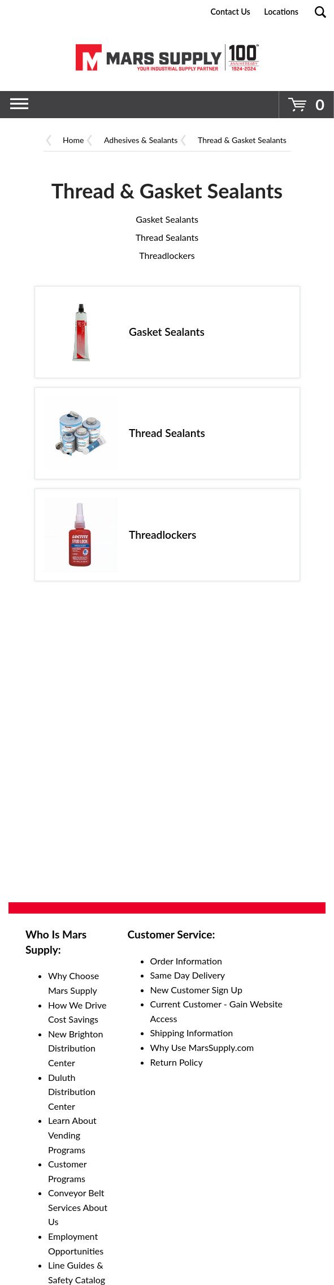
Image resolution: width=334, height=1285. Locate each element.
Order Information (186, 960)
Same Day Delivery (187, 975)
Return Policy (176, 1062)
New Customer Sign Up (196, 989)
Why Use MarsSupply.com (202, 1047)
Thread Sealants (167, 237)
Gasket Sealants (167, 219)
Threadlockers (166, 255)
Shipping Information (191, 1032)
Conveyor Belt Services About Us (77, 1207)
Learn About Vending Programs (72, 1134)
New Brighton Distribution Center (75, 1048)
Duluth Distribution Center (72, 1091)
